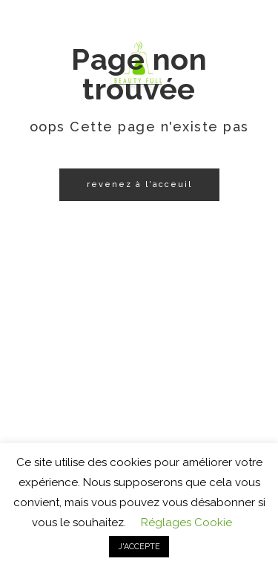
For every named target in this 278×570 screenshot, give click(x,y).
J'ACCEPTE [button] (139, 546)
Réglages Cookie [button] (186, 522)
